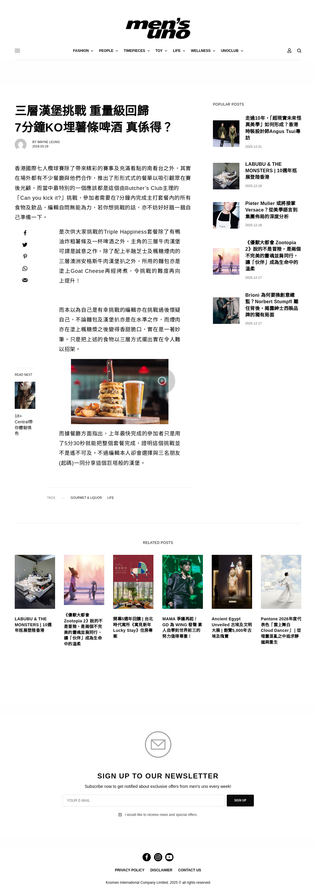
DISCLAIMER (161, 870)
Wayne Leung (48, 142)
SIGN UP (240, 800)
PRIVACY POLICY (129, 870)
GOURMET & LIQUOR (86, 497)
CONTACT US (189, 870)
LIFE (110, 497)
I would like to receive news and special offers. (161, 814)
